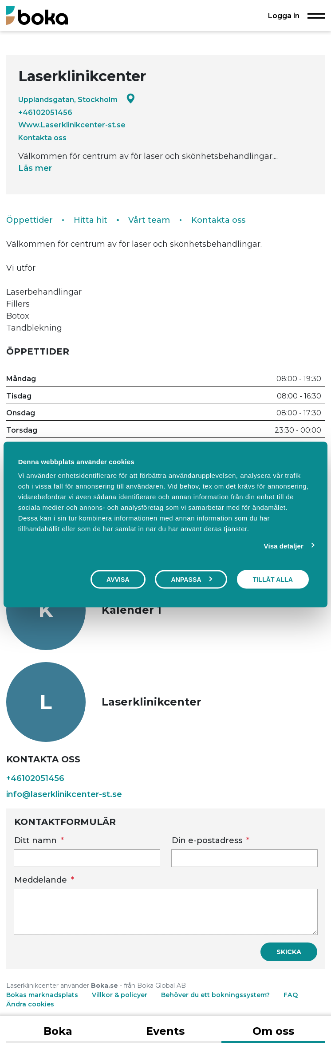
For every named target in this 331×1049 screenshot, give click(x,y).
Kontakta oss (42, 137)
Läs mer (35, 168)
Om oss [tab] (273, 1031)
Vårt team (149, 220)
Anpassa (191, 579)
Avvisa (118, 579)
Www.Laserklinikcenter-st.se (72, 124)
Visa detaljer (283, 545)
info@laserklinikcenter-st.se (64, 794)
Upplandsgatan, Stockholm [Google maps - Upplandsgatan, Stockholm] (76, 99)
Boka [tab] (57, 1031)
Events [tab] (165, 1031)
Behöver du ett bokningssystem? (215, 995)
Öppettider (29, 220)
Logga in (283, 15)
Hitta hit (90, 220)
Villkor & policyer (119, 995)
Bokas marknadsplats (42, 995)
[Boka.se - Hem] (37, 15)
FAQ (291, 995)
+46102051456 (45, 112)
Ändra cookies (30, 1004)
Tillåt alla (273, 579)
